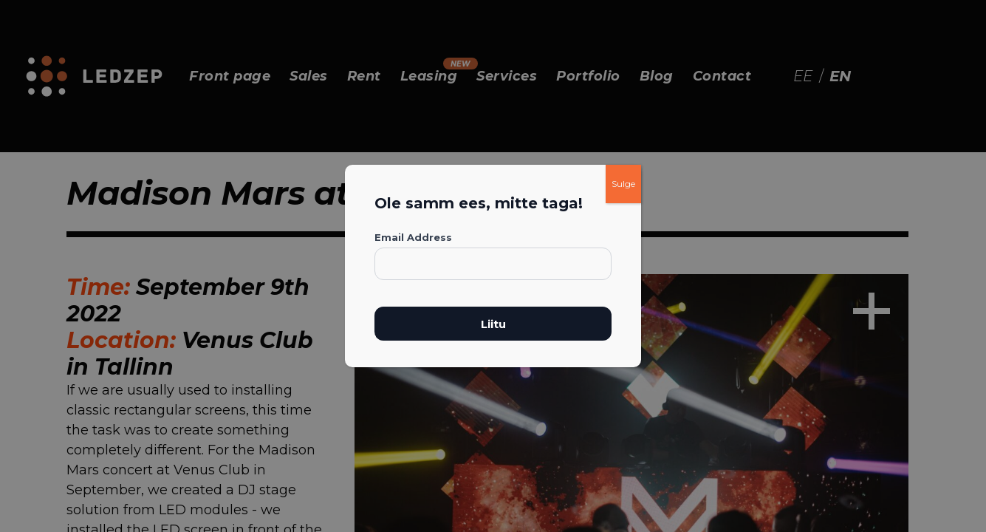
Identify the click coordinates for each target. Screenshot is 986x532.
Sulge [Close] (623, 183)
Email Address (413, 237)
